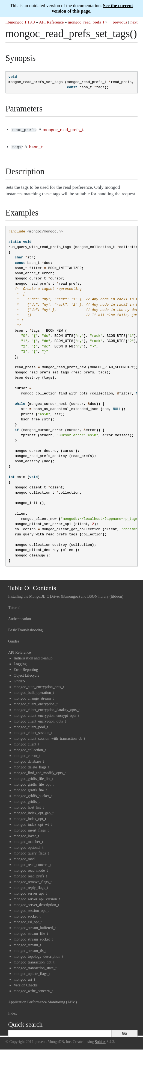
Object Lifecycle (26, 674)
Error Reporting (26, 669)
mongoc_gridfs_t (27, 800)
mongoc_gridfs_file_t (30, 789)
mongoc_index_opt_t (30, 818)
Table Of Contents (32, 586)
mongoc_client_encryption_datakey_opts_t (47, 709)
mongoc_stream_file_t (31, 932)
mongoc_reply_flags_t (31, 887)
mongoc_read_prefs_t (86, 22)
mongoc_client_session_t (33, 732)
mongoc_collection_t (30, 749)
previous (120, 22)
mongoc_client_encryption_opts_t (40, 720)
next (134, 22)
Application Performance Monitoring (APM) (42, 1001)
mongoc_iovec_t (26, 835)
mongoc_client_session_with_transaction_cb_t (49, 737)
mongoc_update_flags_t (32, 973)
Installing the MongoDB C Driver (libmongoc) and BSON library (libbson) (65, 595)
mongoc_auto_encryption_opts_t (39, 686)
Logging (20, 663)
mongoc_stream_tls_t (30, 950)
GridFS (19, 680)
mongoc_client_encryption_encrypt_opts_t (46, 714)
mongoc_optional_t (28, 846)
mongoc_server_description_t (36, 904)
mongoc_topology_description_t (38, 955)
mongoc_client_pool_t (31, 726)
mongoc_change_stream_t (34, 697)
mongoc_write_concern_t (33, 990)
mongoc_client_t (26, 743)
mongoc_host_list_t (29, 806)
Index (12, 1012)
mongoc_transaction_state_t (35, 967)
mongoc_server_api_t (30, 892)
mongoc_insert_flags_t (31, 829)
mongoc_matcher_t (28, 841)
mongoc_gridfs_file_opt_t (33, 783)
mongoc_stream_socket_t (33, 938)
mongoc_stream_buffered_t (35, 927)
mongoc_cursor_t (27, 755)
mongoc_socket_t (27, 915)
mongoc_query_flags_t (31, 852)
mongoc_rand (24, 858)
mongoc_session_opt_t (31, 909)
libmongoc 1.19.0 (20, 22)
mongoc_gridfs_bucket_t (33, 795)
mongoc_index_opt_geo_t (33, 812)
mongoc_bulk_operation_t (34, 691)
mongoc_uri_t (24, 978)
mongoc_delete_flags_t (31, 766)
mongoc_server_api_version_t (37, 898)
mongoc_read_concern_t (32, 864)
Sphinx (100, 1041)
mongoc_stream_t (27, 944)
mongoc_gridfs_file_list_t (33, 778)
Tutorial (14, 607)
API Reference (51, 22)
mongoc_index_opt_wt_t (33, 823)
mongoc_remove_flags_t (33, 881)
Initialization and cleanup (33, 657)
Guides (13, 640)
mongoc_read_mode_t (31, 869)
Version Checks (26, 984)
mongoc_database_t (29, 760)
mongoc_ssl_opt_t (28, 921)
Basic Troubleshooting (25, 629)
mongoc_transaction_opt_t (34, 961)
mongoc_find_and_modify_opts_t (40, 772)
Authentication (19, 618)
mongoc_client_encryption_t (36, 703)
